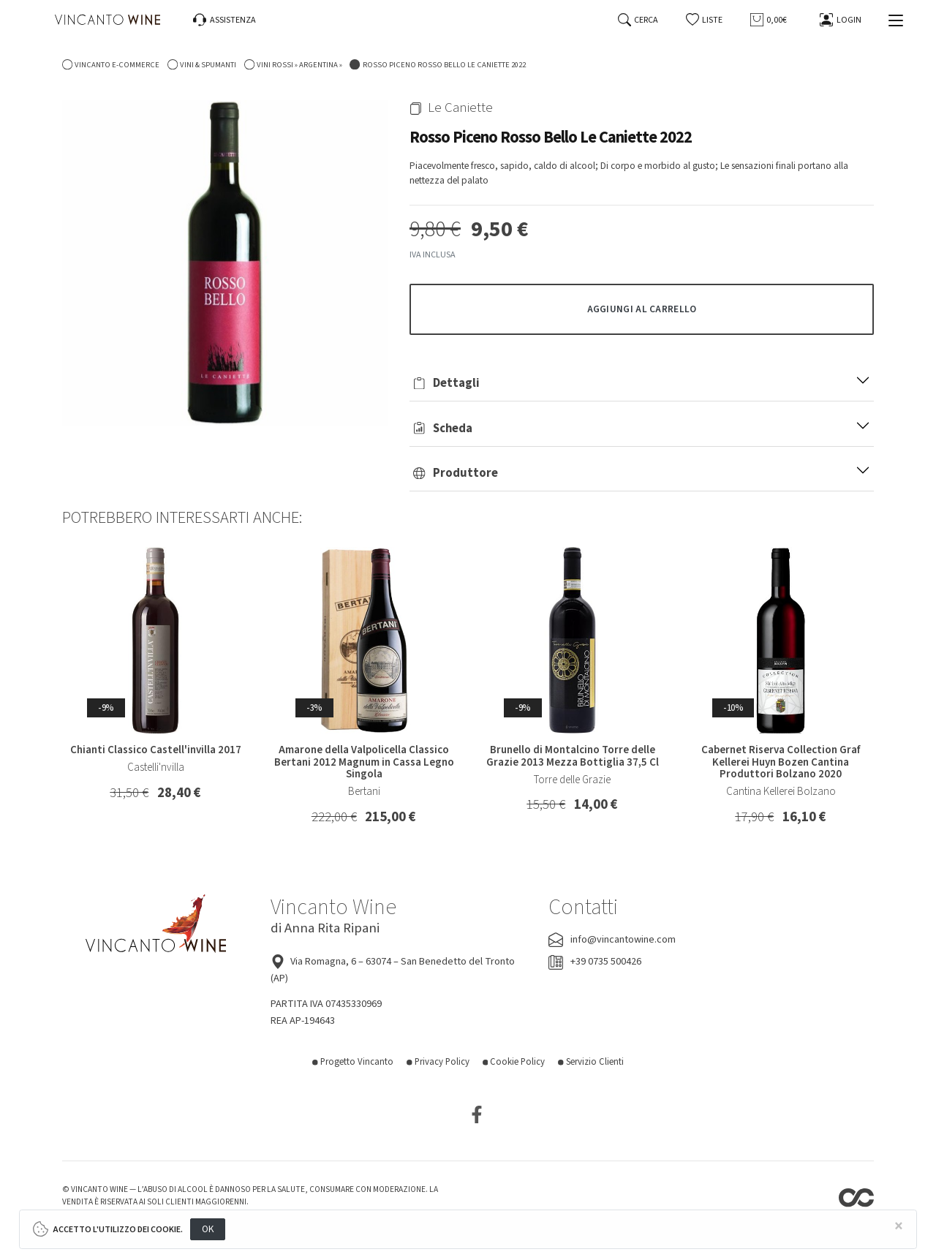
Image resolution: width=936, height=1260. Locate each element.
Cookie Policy (514, 1061)
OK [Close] (208, 1229)
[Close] (898, 1226)
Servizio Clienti (591, 1061)
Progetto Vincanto (352, 1061)
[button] (704, 20)
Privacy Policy (438, 1061)
